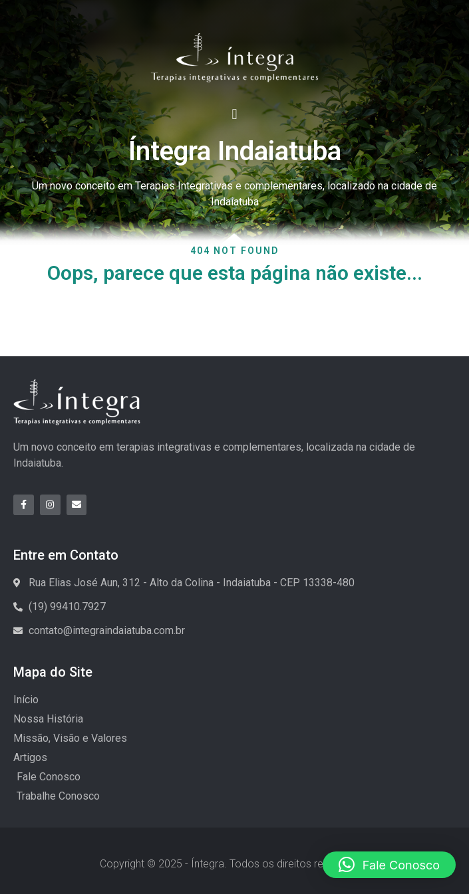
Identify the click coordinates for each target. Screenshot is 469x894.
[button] (234, 114)
